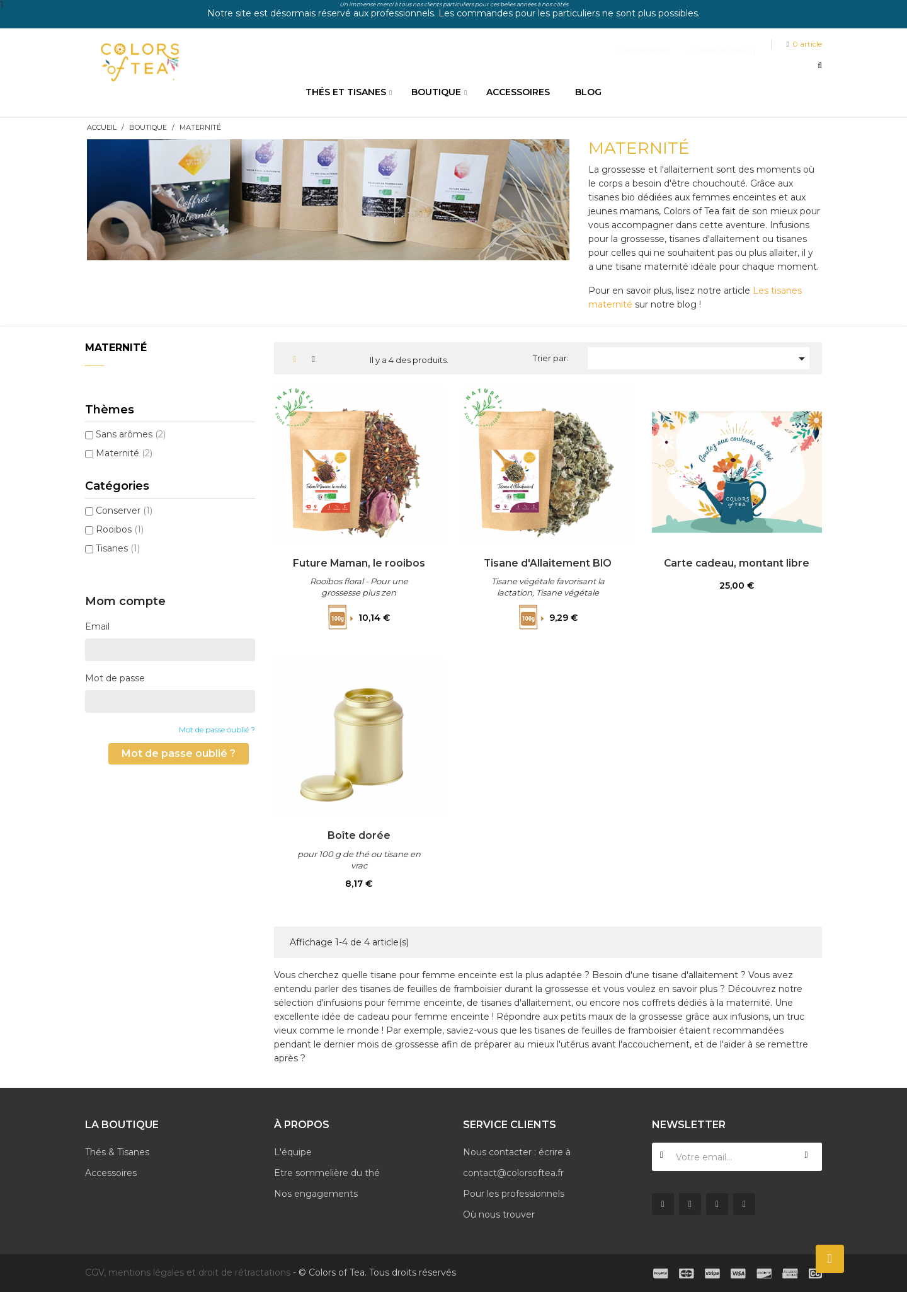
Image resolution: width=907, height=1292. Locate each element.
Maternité (116, 348)
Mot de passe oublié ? (217, 729)
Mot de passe (115, 678)
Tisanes (118, 548)
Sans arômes (131, 434)
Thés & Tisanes (117, 1152)
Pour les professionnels (513, 1193)
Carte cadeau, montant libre (736, 563)
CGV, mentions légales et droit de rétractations (187, 1272)
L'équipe (293, 1152)
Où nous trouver (499, 1214)
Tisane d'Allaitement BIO (548, 563)
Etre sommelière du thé (327, 1173)
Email (97, 626)
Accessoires (111, 1173)
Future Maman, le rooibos (359, 563)
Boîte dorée (359, 835)
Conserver (124, 510)
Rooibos (120, 529)
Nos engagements (316, 1193)
